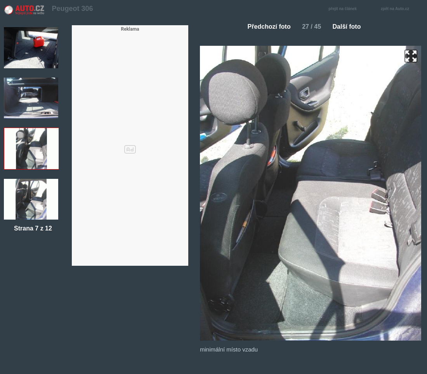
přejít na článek (344, 9)
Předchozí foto (266, 26)
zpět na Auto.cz (399, 9)
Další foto (350, 26)
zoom (410, 56)
